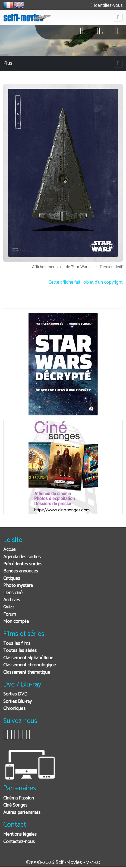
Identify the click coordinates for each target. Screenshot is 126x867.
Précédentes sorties (22, 564)
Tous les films (16, 644)
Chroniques (14, 709)
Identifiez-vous (107, 6)
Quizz (8, 607)
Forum (9, 614)
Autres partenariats (21, 813)
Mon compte (16, 622)
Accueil (10, 550)
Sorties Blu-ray (17, 702)
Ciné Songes (15, 805)
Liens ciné (13, 593)
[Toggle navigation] (118, 17)
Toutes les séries (20, 651)
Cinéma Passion (18, 798)
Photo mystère (18, 586)
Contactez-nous (19, 842)
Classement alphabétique (28, 658)
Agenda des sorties (22, 557)
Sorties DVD (15, 694)
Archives (11, 600)
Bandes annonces (20, 571)
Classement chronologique (29, 665)
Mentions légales (20, 834)
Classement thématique (26, 672)
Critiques (11, 579)
